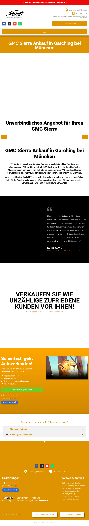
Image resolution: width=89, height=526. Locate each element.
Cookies (52, 522)
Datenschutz (45, 522)
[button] (44, 31)
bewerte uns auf (9, 402)
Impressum (37, 522)
